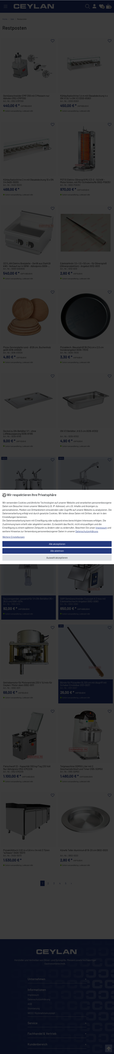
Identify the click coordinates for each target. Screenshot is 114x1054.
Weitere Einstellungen (13, 536)
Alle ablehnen (57, 550)
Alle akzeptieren (57, 543)
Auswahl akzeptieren (57, 557)
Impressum (101, 527)
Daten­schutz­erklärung (86, 531)
